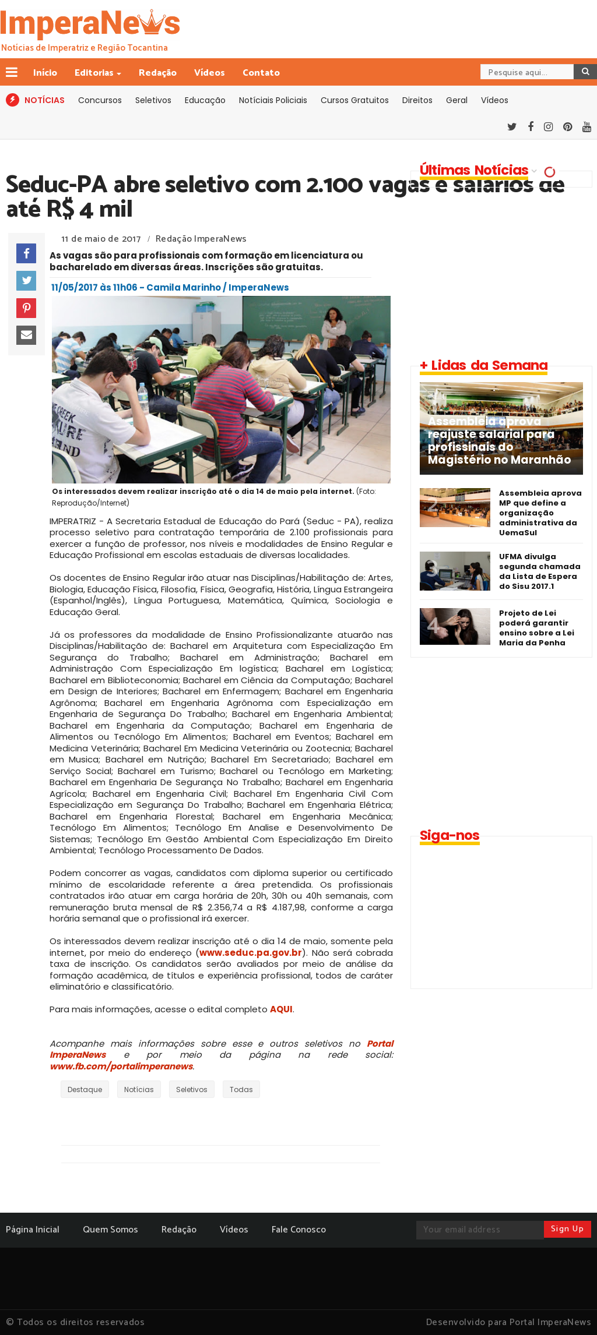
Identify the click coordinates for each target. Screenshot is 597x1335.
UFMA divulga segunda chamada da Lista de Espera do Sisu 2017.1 (540, 571)
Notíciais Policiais (273, 100)
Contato (261, 73)
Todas (241, 1089)
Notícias (139, 1089)
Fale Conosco (299, 1230)
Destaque (85, 1089)
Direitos (417, 100)
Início (45, 73)
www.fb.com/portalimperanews (121, 1066)
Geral (457, 100)
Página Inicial (32, 1230)
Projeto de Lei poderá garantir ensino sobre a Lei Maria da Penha (536, 628)
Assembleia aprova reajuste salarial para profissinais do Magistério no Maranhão (499, 441)
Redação (158, 73)
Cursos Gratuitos (355, 100)
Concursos (100, 100)
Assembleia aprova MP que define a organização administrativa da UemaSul (540, 513)
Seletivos (153, 100)
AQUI (281, 1009)
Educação (205, 100)
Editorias (95, 73)
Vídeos (209, 73)
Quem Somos (110, 1230)
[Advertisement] (499, 272)
